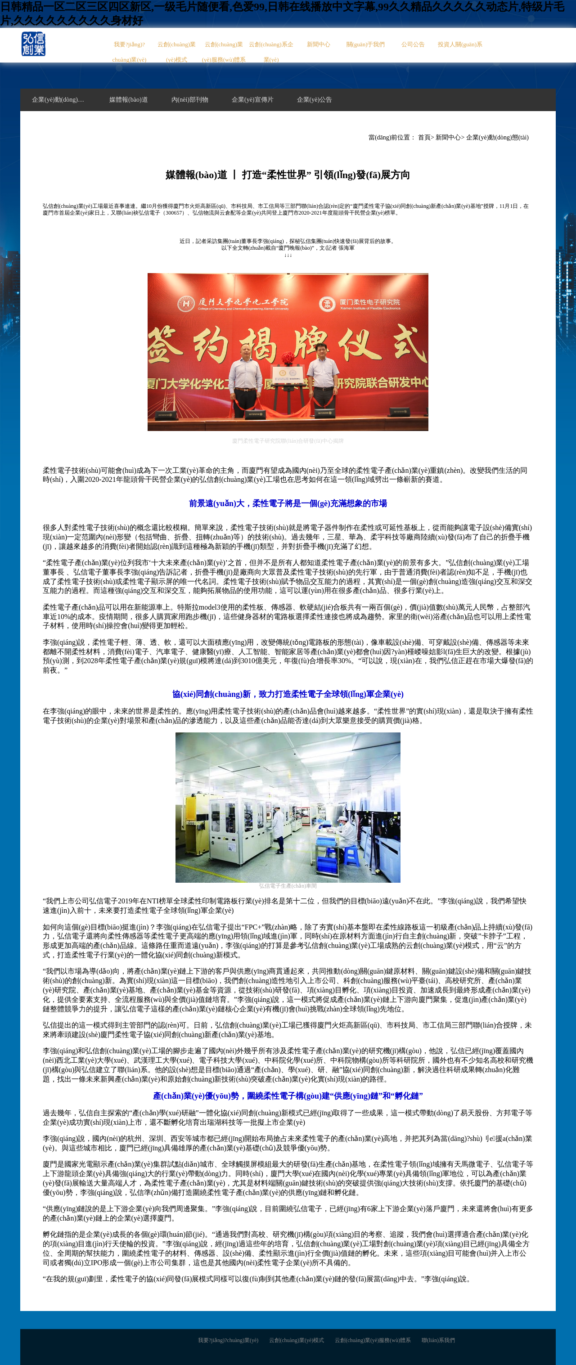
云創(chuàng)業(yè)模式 (177, 52)
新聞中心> (450, 137)
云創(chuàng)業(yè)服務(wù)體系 (224, 52)
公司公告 (413, 44)
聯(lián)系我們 (438, 1340)
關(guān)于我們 (365, 44)
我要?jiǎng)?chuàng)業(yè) (129, 52)
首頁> (426, 137)
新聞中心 (318, 44)
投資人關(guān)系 (460, 44)
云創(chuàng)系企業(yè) (271, 52)
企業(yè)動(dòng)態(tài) (497, 137)
